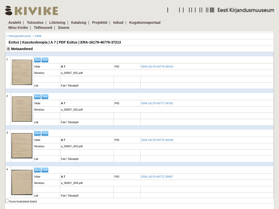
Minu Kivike (18, 28)
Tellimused (43, 28)
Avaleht (14, 22)
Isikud (118, 22)
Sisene (63, 28)
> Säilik (36, 35)
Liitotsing (57, 22)
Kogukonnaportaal (145, 22)
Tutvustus (35, 22)
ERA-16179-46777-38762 (157, 103)
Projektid (99, 22)
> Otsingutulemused (18, 35)
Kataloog (78, 22)
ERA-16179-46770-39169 (157, 139)
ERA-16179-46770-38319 (157, 66)
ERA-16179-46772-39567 (157, 176)
